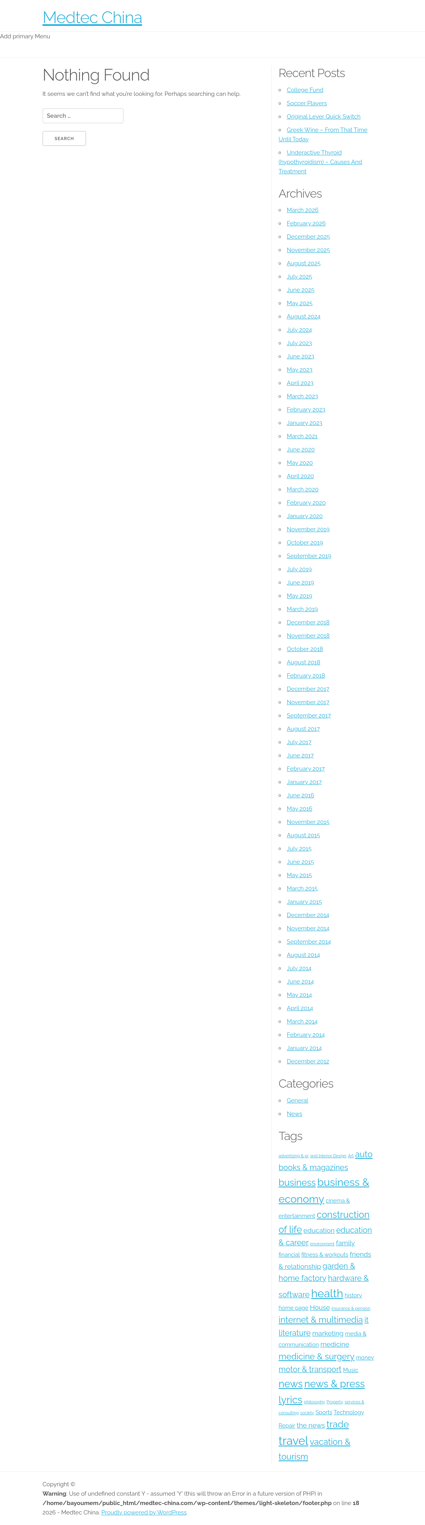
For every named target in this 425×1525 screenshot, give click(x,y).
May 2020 (300, 462)
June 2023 (300, 356)
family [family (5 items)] (345, 1243)
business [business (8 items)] (297, 1182)
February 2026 (306, 223)
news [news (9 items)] (291, 1384)
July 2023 (299, 343)
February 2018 (306, 675)
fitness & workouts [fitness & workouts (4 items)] (324, 1255)
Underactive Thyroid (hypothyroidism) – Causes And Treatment (320, 162)
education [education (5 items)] (319, 1230)
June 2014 (300, 981)
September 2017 (309, 715)
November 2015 (308, 821)
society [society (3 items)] (307, 1412)
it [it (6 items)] (366, 1320)
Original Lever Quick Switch (324, 116)
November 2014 (308, 928)
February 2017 (306, 768)
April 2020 (300, 476)
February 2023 (306, 409)
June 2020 (301, 449)
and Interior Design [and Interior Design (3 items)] (328, 1155)
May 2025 (300, 303)
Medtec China (92, 17)
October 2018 (305, 649)
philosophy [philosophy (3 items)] (314, 1401)
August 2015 (303, 835)
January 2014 (304, 1048)
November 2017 (308, 702)
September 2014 (309, 941)
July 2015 (299, 848)
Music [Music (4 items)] (350, 1370)
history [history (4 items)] (353, 1295)
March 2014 (302, 1021)
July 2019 (299, 569)
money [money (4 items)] (365, 1357)
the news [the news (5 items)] (311, 1425)
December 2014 (308, 915)
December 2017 (308, 688)
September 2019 (309, 555)
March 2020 (303, 489)
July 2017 (299, 742)
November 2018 (308, 635)
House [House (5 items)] (320, 1307)
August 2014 (303, 955)
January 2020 (305, 516)
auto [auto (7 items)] (364, 1154)
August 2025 (304, 263)
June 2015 (300, 861)
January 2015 (304, 901)
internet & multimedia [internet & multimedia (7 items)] (321, 1320)
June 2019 (300, 582)
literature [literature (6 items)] (295, 1333)
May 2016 (299, 808)
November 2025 (308, 250)
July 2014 (299, 968)
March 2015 (302, 888)
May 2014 (299, 994)
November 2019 (308, 529)
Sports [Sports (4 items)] (324, 1412)
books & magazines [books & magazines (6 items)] (313, 1167)
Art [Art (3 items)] (351, 1155)
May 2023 (299, 369)
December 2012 (308, 1061)
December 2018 (308, 622)
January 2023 (305, 422)
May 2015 (299, 875)
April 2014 (300, 1008)
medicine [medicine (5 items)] (334, 1344)
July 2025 (299, 276)
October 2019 (305, 542)
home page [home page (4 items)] (293, 1308)
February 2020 (306, 502)
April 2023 (300, 383)
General (297, 1100)
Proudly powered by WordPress (143, 1512)
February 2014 (306, 1034)
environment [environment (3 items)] (322, 1243)
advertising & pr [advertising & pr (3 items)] (294, 1155)
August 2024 (304, 316)
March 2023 (302, 396)
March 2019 (302, 609)
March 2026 (303, 210)
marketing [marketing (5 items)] (327, 1333)
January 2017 (304, 782)
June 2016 (300, 795)
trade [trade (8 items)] (337, 1424)
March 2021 (302, 436)
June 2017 (300, 755)
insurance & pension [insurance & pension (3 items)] (351, 1308)
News (294, 1113)
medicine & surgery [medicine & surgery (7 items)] (317, 1356)
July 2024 (299, 329)
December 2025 (308, 236)
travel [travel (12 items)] (293, 1441)
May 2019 (299, 595)
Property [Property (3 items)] (334, 1401)
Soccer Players (307, 103)
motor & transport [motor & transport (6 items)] (310, 1369)
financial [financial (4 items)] (289, 1255)
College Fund (305, 90)
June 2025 (300, 289)
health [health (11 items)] (327, 1293)
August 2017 (303, 728)
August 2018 (303, 662)
